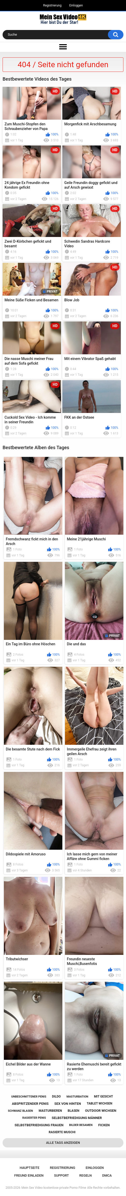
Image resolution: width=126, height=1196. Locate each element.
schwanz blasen (20, 1111)
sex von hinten (67, 1104)
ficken (104, 1125)
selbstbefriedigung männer (77, 1118)
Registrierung (52, 5)
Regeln (85, 1175)
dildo (56, 1096)
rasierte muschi (62, 1132)
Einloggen (76, 5)
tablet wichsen (99, 1103)
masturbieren (50, 1111)
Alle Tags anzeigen (63, 1143)
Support (61, 1175)
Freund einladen (28, 1175)
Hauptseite (29, 1168)
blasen (73, 1111)
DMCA (107, 1175)
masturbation (77, 1096)
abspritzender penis (30, 1104)
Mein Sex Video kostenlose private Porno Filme (53, 1188)
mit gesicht (103, 1096)
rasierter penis (34, 1118)
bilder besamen (80, 1125)
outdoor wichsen (100, 1111)
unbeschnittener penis (28, 1096)
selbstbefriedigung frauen (38, 1125)
